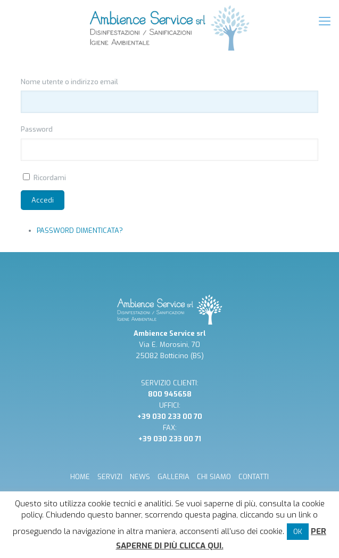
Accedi (42, 200)
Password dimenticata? (80, 230)
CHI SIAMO (214, 476)
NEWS (140, 476)
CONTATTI (253, 476)
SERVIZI (109, 476)
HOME (80, 476)
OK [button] (297, 531)
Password (37, 129)
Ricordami (50, 177)
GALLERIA (173, 476)
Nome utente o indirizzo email (69, 81)
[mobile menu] (325, 21)
